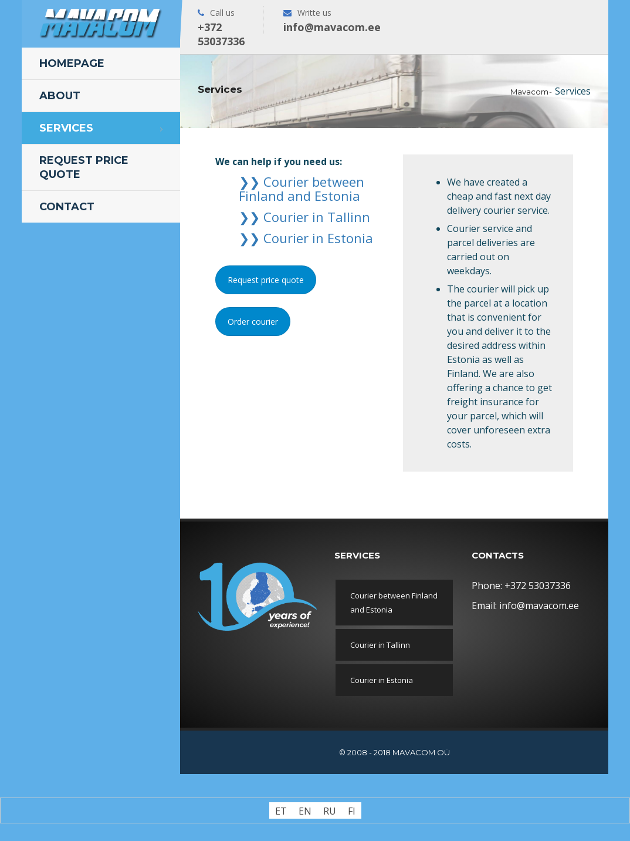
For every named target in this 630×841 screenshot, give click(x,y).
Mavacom (529, 91)
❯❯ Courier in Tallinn (304, 217)
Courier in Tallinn (380, 645)
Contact (66, 206)
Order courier (253, 321)
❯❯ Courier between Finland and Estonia (301, 188)
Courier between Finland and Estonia (394, 602)
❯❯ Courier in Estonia (306, 238)
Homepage (71, 63)
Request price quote (83, 167)
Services (66, 128)
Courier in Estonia (381, 680)
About (59, 95)
